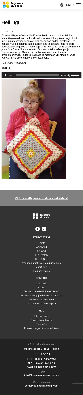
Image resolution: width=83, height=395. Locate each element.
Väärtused (41, 267)
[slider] (37, 75)
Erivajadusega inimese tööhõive (41, 328)
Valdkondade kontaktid (41, 299)
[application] (41, 75)
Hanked (41, 251)
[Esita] (5, 75)
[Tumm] (68, 75)
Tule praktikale (41, 316)
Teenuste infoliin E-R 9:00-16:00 (41, 291)
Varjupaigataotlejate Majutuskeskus (41, 263)
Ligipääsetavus (41, 271)
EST (69, 4)
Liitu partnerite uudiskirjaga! (41, 303)
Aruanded (41, 247)
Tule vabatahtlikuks (41, 320)
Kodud (41, 287)
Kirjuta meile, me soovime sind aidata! (41, 198)
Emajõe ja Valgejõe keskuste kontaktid (41, 295)
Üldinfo (41, 243)
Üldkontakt (41, 283)
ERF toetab (41, 255)
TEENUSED (41, 259)
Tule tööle (41, 324)
